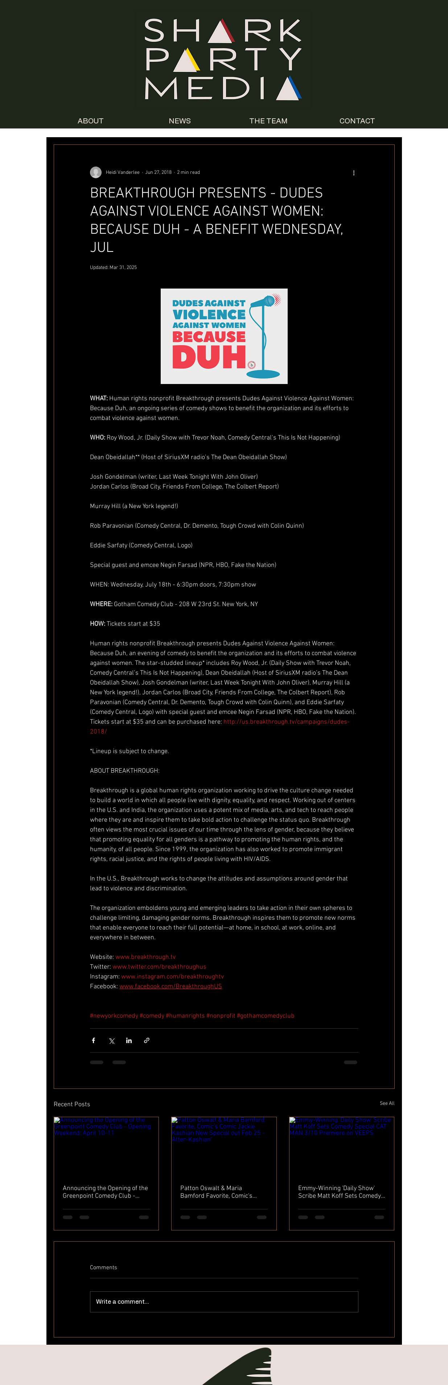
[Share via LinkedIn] (129, 1040)
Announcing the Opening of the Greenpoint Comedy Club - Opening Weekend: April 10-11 (105, 1192)
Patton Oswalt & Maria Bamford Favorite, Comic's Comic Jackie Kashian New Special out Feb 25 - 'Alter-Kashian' (217, 1192)
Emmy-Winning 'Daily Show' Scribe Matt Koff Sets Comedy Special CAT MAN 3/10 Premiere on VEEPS (339, 1192)
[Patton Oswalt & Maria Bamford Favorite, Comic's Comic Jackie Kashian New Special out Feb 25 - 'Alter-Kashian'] (224, 1146)
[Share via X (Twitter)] (111, 1040)
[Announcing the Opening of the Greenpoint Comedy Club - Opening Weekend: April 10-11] (106, 1146)
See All (387, 1103)
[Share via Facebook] (93, 1040)
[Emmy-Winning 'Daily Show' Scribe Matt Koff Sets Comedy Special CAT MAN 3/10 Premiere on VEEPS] (341, 1146)
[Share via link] (146, 1040)
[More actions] (354, 172)
